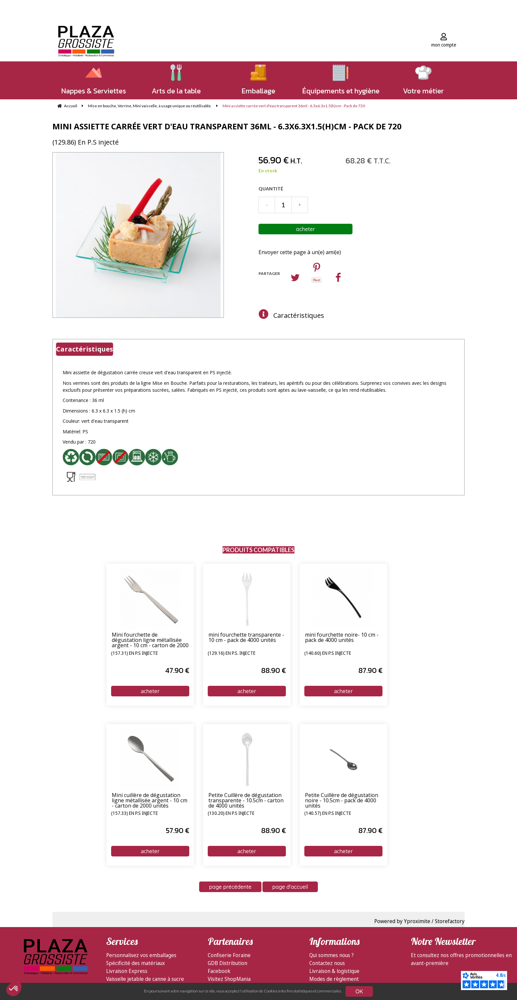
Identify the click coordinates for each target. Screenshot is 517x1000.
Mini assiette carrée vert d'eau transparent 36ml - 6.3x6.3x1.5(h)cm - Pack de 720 (227, 126)
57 (177, 830)
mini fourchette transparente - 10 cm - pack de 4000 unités (246, 638)
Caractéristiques (298, 315)
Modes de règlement (334, 979)
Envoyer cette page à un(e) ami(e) (299, 252)
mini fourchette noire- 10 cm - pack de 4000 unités (342, 638)
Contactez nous (327, 963)
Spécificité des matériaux (135, 963)
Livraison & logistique (334, 971)
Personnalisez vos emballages (141, 955)
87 (370, 670)
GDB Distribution (227, 963)
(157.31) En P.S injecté (134, 653)
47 (177, 670)
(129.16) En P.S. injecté (232, 653)
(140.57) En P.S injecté (327, 813)
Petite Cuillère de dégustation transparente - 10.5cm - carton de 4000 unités (246, 800)
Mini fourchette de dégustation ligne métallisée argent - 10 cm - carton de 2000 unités (150, 640)
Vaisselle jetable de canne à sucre (145, 979)
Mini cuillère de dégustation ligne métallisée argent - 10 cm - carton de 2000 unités (149, 800)
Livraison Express (126, 971)
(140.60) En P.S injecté (327, 653)
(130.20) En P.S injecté (231, 813)
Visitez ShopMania (229, 979)
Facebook (219, 971)
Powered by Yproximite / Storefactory (419, 921)
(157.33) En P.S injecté (134, 813)
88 (273, 670)
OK (359, 991)
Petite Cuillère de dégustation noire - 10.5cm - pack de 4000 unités (341, 800)
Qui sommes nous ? (331, 955)
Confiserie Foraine (229, 955)
